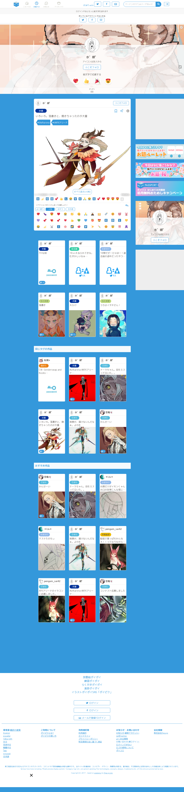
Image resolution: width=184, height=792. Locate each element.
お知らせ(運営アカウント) (127, 733)
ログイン (92, 703)
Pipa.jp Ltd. (108, 773)
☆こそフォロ (92, 67)
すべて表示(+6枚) (82, 191)
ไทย (5, 750)
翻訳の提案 (15, 730)
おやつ (60, 209)
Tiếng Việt (7, 738)
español (6, 736)
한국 (5, 741)
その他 (70, 209)
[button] (31, 775)
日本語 (6, 756)
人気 (50, 209)
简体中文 (7, 744)
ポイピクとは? (47, 733)
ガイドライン (84, 736)
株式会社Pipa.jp (161, 733)
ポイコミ (120, 750)
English (6, 733)
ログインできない (124, 744)
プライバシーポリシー (88, 738)
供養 (41, 110)
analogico (97, 773)
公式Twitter (121, 736)
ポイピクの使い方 (48, 736)
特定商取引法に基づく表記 (90, 741)
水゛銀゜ (92, 57)
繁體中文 (7, 747)
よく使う (40, 209)
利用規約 (82, 733)
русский (6, 753)
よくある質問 (122, 738)
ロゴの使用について (125, 747)
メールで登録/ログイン (92, 718)
